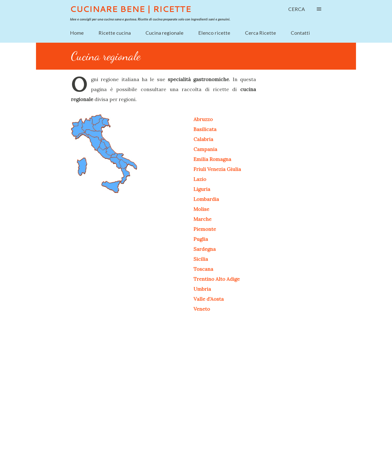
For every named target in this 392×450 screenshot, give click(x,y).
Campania (205, 149)
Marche (203, 219)
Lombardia (206, 199)
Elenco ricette (214, 33)
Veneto (202, 309)
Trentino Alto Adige (217, 279)
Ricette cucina (114, 33)
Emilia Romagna (212, 159)
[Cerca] (296, 9)
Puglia (201, 239)
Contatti (300, 33)
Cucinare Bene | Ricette (130, 8)
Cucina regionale (165, 33)
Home (77, 33)
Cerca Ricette (260, 33)
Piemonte (205, 229)
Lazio (200, 179)
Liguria (202, 189)
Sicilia (201, 259)
